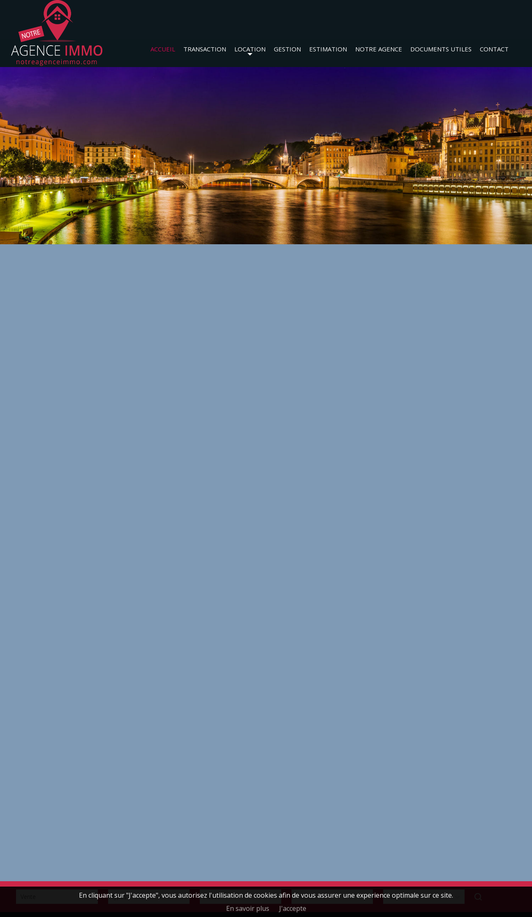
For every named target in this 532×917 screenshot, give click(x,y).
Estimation (328, 49)
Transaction (204, 49)
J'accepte (292, 908)
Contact (494, 49)
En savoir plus (247, 908)
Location (250, 49)
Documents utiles (441, 49)
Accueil (162, 49)
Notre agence (378, 49)
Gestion (287, 49)
